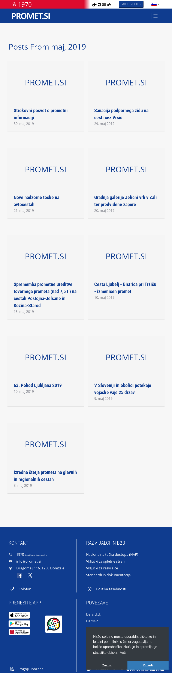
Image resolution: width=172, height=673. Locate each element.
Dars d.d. (93, 614)
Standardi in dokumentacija (108, 575)
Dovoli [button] (148, 665)
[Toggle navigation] (155, 16)
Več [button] (123, 652)
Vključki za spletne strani (106, 561)
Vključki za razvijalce (102, 568)
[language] (154, 4)
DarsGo (92, 621)
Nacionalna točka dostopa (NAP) (112, 554)
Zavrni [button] (106, 665)
